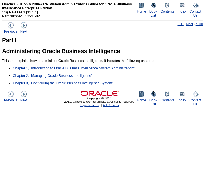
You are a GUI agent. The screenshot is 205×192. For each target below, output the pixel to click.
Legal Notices (89, 105)
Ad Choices (111, 105)
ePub (199, 24)
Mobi (189, 24)
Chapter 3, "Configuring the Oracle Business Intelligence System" (63, 83)
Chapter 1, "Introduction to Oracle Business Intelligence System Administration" (74, 68)
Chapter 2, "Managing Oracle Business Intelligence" (52, 76)
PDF (180, 24)
